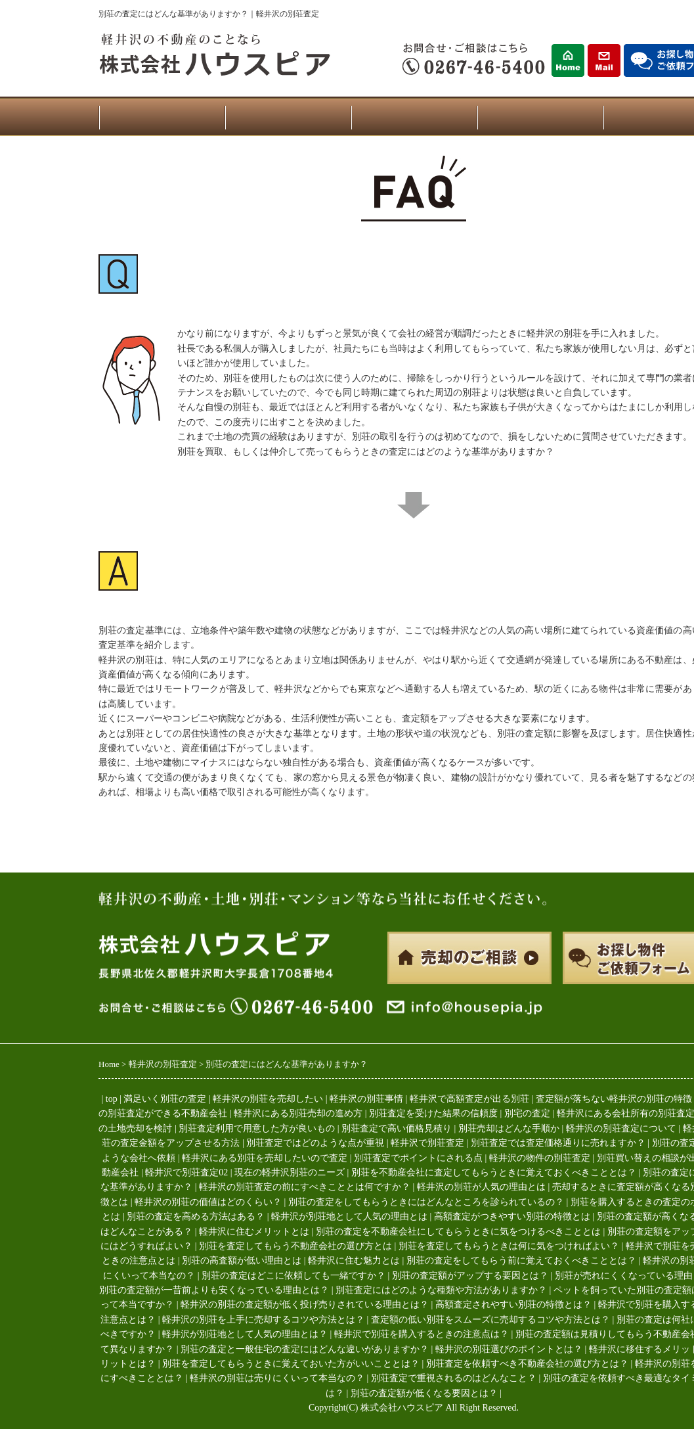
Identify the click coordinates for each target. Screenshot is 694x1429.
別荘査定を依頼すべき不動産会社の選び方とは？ (527, 1364)
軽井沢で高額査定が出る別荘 (469, 1099)
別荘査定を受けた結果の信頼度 (433, 1113)
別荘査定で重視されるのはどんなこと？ (453, 1378)
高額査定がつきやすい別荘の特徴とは (512, 1216)
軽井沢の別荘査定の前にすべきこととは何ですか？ (304, 1187)
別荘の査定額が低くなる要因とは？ (424, 1393)
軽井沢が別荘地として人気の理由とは (349, 1216)
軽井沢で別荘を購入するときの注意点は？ (421, 1334)
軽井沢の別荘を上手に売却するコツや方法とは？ (263, 1320)
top (112, 1099)
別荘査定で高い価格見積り (396, 1128)
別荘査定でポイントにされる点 (418, 1158)
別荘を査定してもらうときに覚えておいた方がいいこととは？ (291, 1364)
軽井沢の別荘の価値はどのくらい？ (208, 1202)
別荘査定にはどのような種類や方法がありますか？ (441, 1290)
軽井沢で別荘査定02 (186, 1172)
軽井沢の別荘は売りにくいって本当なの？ (277, 1378)
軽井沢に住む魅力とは (354, 1260)
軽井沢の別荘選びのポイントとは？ (508, 1349)
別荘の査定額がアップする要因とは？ (470, 1276)
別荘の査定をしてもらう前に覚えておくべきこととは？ (521, 1260)
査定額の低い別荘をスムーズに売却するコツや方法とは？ (490, 1320)
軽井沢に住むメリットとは (254, 1231)
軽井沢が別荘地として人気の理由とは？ (245, 1334)
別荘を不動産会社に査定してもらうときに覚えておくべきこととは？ (493, 1172)
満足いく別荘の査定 (164, 1099)
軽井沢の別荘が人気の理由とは (481, 1187)
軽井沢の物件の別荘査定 (539, 1158)
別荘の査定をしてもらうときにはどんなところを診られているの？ (426, 1202)
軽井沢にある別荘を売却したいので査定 (264, 1158)
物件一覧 (287, 117)
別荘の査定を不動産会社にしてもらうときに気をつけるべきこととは (458, 1231)
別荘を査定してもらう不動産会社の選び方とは (295, 1246)
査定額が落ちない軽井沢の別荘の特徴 (614, 1099)
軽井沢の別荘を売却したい (268, 1099)
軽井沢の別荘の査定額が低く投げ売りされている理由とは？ (305, 1304)
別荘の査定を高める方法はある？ (196, 1216)
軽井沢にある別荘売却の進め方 (298, 1113)
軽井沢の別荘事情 (366, 1099)
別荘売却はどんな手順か (508, 1128)
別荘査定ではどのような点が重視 (315, 1143)
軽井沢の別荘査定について (621, 1128)
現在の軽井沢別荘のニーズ (289, 1172)
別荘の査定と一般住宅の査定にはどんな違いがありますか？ (305, 1349)
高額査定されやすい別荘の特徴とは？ (513, 1304)
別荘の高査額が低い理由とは (241, 1260)
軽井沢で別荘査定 (427, 1143)
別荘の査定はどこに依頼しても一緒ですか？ (293, 1276)
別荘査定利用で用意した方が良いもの (257, 1128)
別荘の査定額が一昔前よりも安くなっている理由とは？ (214, 1290)
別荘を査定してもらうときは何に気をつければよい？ (509, 1246)
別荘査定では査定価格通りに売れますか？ (558, 1143)
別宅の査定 (527, 1113)
